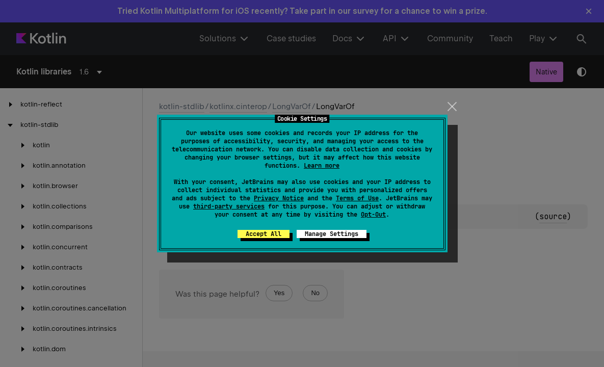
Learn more (321, 166)
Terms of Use (357, 198)
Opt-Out (373, 215)
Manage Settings (331, 234)
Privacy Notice (279, 198)
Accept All (263, 234)
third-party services (229, 206)
